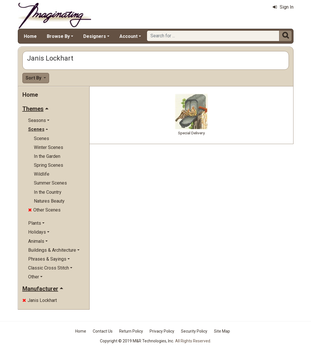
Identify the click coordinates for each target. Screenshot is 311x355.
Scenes (41, 138)
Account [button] (128, 36)
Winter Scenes (48, 147)
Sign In (283, 7)
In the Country (47, 192)
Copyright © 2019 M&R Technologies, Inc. (137, 341)
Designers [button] (94, 36)
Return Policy (131, 331)
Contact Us (103, 331)
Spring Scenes (48, 165)
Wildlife (41, 174)
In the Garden (47, 156)
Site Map (222, 331)
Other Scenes (44, 210)
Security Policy (194, 331)
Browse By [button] (58, 36)
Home (30, 36)
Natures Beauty (49, 201)
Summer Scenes (50, 183)
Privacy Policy (162, 331)
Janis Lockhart (39, 300)
